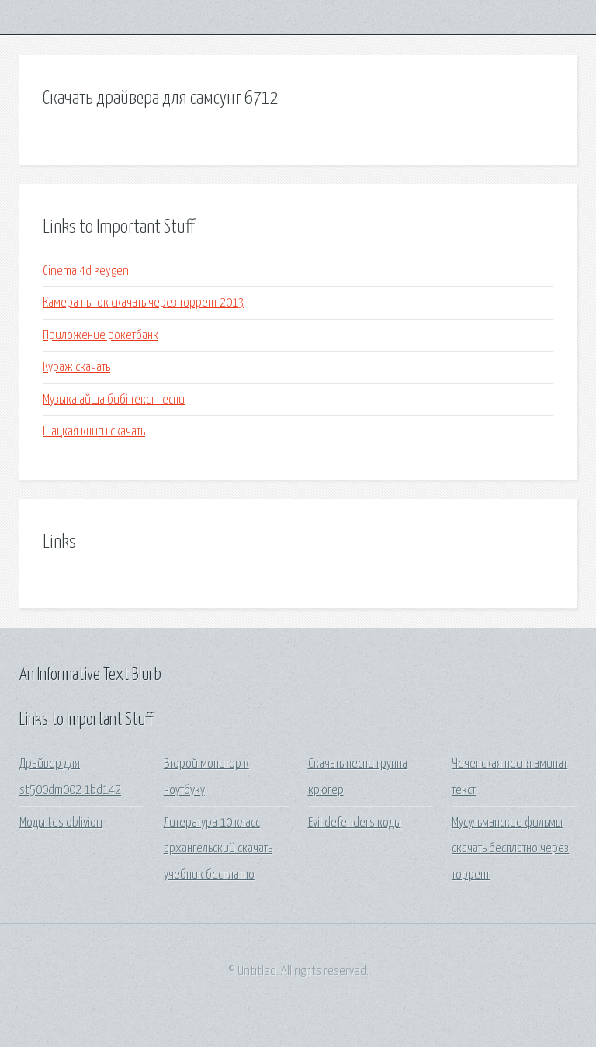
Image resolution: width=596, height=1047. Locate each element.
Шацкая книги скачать (94, 432)
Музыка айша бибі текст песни (114, 400)
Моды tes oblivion (60, 823)
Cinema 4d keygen (86, 271)
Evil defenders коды (354, 823)
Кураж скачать (76, 367)
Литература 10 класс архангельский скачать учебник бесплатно (218, 849)
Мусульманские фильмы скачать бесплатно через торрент (510, 849)
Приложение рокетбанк (100, 335)
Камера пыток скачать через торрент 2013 (143, 303)
